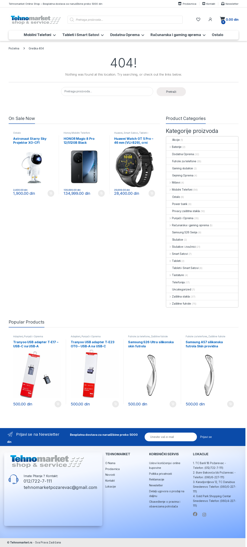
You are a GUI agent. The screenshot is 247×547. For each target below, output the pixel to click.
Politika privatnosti (160, 473)
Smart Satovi (131, 132)
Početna (14, 48)
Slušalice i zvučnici (181, 246)
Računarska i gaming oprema (176, 35)
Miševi (173, 182)
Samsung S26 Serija (181, 232)
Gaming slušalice (179, 168)
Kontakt (208, 3)
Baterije (174, 146)
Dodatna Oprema (125, 35)
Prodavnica (187, 3)
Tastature (175, 275)
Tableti (173, 260)
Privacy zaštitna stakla (183, 211)
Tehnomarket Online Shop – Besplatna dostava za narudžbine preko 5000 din (55, 3)
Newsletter (229, 3)
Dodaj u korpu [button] (51, 193)
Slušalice (174, 239)
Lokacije (110, 486)
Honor (67, 132)
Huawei (118, 132)
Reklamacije (156, 479)
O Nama (110, 463)
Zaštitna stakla (178, 296)
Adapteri (18, 336)
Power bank (177, 204)
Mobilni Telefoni (37, 35)
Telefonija (175, 282)
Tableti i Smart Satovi (80, 35)
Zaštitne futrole (178, 303)
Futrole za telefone (181, 161)
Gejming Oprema (179, 175)
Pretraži (171, 91)
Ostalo (217, 35)
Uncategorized (178, 289)
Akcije (173, 139)
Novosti (110, 474)
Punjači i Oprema (180, 218)
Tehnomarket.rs (21, 542)
